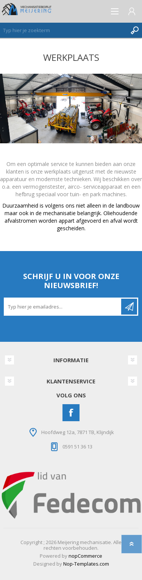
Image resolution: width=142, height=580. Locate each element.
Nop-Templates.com (86, 563)
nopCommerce (85, 555)
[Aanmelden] (63, 307)
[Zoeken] (63, 30)
